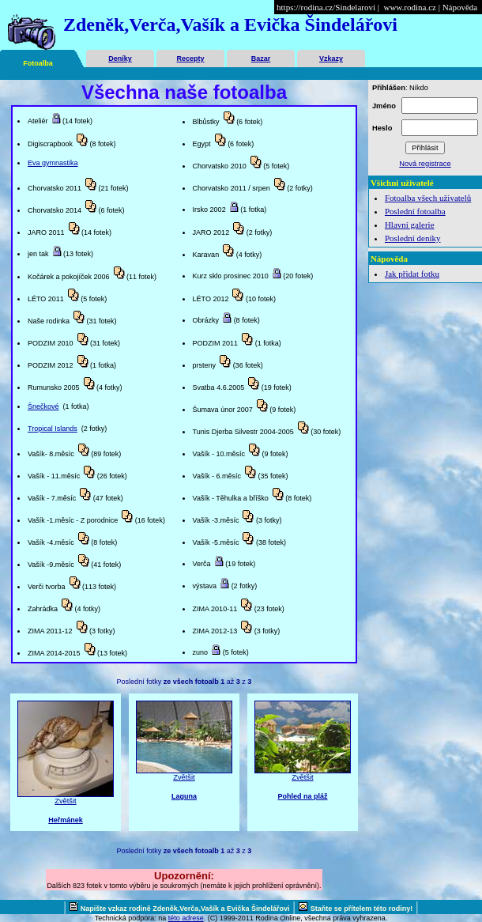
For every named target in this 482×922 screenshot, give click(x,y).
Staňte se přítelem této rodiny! (362, 909)
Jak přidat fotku (412, 273)
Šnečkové (43, 406)
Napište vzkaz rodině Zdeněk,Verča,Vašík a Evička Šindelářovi (185, 909)
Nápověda (460, 7)
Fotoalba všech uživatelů (428, 197)
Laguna (184, 796)
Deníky (120, 58)
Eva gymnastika (53, 163)
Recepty (190, 58)
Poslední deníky (413, 238)
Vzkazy (331, 58)
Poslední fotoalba (415, 211)
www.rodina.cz (409, 7)
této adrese (186, 918)
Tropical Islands (52, 429)
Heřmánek (65, 820)
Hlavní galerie (410, 224)
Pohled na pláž (302, 796)
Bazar (261, 58)
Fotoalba (38, 63)
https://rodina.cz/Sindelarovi (326, 7)
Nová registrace (424, 164)
